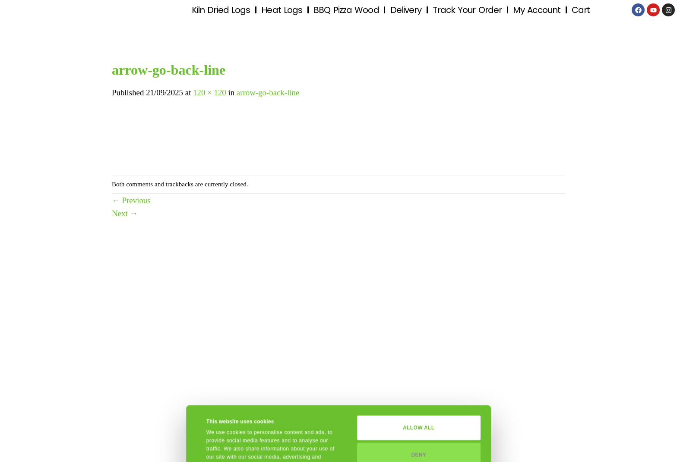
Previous (131, 200)
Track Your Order (467, 10)
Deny (418, 400)
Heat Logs (281, 10)
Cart (581, 10)
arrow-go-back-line (268, 92)
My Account (536, 10)
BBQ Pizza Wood (346, 10)
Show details (222, 446)
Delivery (406, 10)
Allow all (418, 373)
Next (125, 213)
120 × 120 (209, 92)
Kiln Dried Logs (221, 10)
